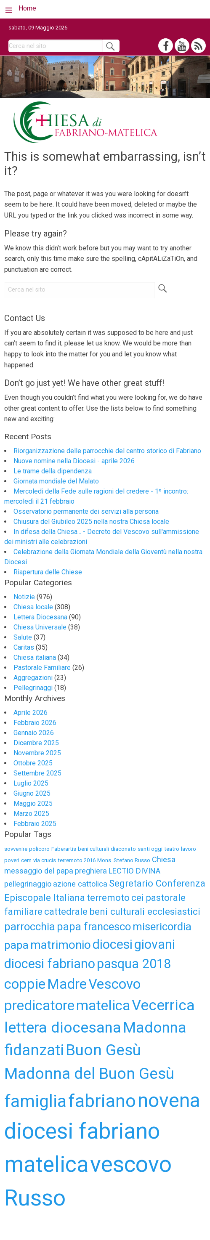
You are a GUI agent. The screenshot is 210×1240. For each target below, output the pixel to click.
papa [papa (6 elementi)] (16, 945)
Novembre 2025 (37, 753)
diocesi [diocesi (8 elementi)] (113, 944)
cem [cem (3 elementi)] (26, 860)
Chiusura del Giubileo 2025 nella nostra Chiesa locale (91, 522)
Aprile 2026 (30, 713)
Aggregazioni (33, 678)
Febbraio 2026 (34, 723)
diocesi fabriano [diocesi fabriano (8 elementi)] (49, 963)
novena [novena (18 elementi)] (169, 1100)
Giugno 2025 (32, 793)
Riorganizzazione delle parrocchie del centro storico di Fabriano (107, 451)
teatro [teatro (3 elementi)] (171, 849)
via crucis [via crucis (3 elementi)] (44, 860)
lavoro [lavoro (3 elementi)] (188, 849)
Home (27, 8)
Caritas (23, 647)
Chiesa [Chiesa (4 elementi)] (163, 859)
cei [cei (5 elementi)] (137, 897)
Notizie (24, 597)
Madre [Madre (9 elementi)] (67, 984)
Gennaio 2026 (33, 733)
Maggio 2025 (33, 803)
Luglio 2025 (30, 783)
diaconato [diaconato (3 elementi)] (123, 849)
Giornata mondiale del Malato (56, 481)
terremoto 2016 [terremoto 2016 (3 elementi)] (77, 860)
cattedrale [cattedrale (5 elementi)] (66, 911)
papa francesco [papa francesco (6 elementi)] (94, 926)
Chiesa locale (33, 607)
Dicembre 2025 (36, 743)
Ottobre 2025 (33, 763)
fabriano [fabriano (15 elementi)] (102, 1100)
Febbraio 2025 (34, 824)
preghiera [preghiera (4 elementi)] (91, 870)
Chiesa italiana (34, 657)
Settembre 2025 (37, 773)
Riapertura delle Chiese (47, 572)
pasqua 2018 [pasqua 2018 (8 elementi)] (134, 963)
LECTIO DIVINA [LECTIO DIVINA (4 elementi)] (134, 870)
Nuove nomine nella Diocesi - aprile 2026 (74, 461)
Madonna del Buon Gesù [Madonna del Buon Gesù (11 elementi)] (89, 1074)
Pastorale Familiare (42, 668)
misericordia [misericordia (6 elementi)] (162, 926)
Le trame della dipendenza (52, 471)
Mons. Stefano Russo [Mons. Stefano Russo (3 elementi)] (123, 860)
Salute (22, 637)
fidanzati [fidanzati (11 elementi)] (34, 1050)
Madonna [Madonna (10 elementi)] (154, 1027)
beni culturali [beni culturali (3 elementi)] (93, 849)
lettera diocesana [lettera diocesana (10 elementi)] (62, 1027)
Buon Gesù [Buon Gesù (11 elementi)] (103, 1050)
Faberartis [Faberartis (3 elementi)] (63, 849)
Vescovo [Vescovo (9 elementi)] (114, 984)
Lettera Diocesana (40, 617)
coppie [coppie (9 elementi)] (24, 984)
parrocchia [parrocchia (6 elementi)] (29, 926)
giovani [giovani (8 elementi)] (154, 944)
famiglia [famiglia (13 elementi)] (35, 1101)
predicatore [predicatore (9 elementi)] (39, 1005)
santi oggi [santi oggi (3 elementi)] (150, 849)
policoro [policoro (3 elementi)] (39, 849)
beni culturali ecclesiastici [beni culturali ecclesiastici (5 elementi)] (144, 911)
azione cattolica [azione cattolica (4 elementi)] (80, 883)
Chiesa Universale (39, 627)
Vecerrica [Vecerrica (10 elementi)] (163, 1005)
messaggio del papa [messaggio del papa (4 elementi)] (38, 870)
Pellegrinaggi (33, 688)
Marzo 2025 (31, 814)
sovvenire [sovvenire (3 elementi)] (15, 849)
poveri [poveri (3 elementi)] (11, 860)
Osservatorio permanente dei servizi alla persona (86, 511)
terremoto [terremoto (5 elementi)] (108, 897)
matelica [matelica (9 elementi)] (103, 1005)
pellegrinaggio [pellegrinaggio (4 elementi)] (27, 883)
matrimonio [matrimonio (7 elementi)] (60, 945)
